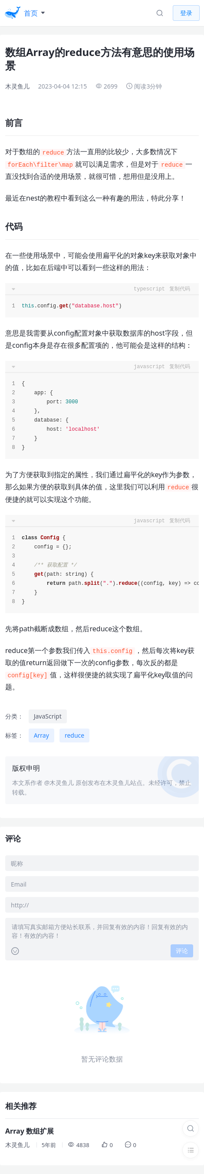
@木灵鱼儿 (59, 782)
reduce (74, 735)
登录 (186, 13)
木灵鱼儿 (17, 86)
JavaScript (48, 716)
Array (41, 735)
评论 (182, 950)
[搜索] (190, 1128)
